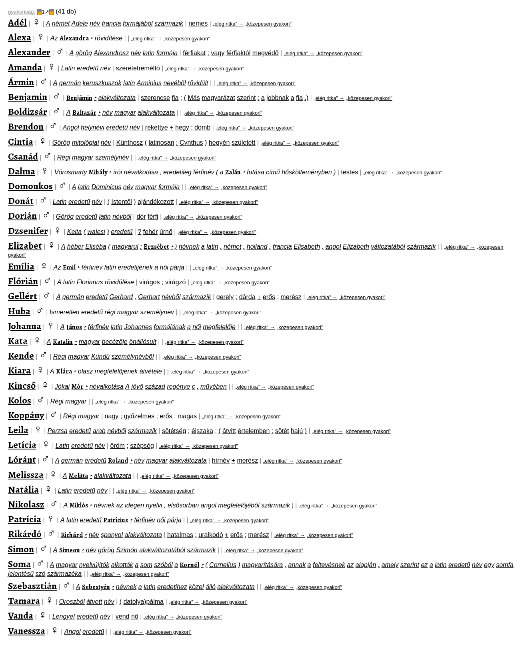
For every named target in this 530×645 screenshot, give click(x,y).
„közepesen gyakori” (268, 24)
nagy (112, 416)
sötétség (174, 430)
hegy (182, 127)
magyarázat (218, 97)
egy (489, 564)
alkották (122, 564)
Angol (71, 127)
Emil (69, 267)
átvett (94, 601)
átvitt (229, 430)
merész (290, 297)
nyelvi (154, 505)
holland (257, 246)
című (273, 172)
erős (269, 297)
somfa (505, 564)
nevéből (174, 83)
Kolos (19, 400)
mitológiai (85, 142)
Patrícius (115, 520)
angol (333, 246)
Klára (64, 371)
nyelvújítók (94, 564)
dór (141, 216)
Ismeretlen (65, 312)
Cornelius (222, 564)
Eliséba (95, 246)
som (146, 564)
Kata (18, 340)
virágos (149, 282)
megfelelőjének (116, 371)
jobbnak (277, 97)
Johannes (138, 326)
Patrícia (24, 519)
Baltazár (84, 112)
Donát (21, 200)
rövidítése (108, 38)
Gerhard (121, 297)
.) (306, 97)
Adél (17, 22)
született (244, 142)
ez (424, 564)
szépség (142, 445)
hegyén (219, 142)
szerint (246, 97)
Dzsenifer (28, 230)
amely (390, 564)
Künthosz (129, 142)
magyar (125, 112)
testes (349, 172)
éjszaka (202, 430)
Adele (80, 23)
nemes (198, 23)
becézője (115, 341)
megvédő (265, 53)
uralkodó (210, 534)
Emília (21, 266)
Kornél (189, 565)
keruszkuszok (102, 83)
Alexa (19, 37)
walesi (96, 231)
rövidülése (119, 282)
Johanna (24, 326)
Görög (61, 142)
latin (148, 53)
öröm (117, 445)
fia (175, 97)
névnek (189, 246)
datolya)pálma (143, 601)
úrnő (166, 231)
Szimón (126, 550)
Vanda (20, 615)
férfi (153, 216)
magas (187, 416)
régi (110, 312)
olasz (85, 371)
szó (41, 573)
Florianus (90, 282)
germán (70, 83)
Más (194, 97)
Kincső (22, 385)
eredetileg (177, 172)
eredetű (87, 68)
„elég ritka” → (228, 24)
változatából (388, 246)
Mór (78, 386)
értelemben (254, 430)
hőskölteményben (307, 172)
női (164, 267)
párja (177, 267)
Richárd (72, 535)
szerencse (155, 97)
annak (297, 564)
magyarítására (262, 564)
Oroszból (72, 601)
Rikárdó (25, 533)
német (61, 23)
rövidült (198, 83)
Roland (118, 460)
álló (211, 586)
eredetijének (135, 267)
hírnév (221, 460)
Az (54, 38)
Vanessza (26, 630)
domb (202, 127)
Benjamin (27, 96)
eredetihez (172, 586)
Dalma (21, 171)
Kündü (100, 356)
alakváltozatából (162, 550)
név (95, 23)
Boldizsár (27, 111)
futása (255, 172)
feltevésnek (329, 564)
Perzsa (58, 430)
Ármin (21, 82)
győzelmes (139, 416)
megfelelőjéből (238, 505)
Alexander (29, 52)
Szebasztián (32, 585)
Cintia (20, 141)
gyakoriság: (21, 12)
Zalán (233, 172)
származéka (64, 573)
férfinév (203, 172)
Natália (23, 489)
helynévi (92, 127)
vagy (218, 53)
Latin (68, 68)
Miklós (79, 505)
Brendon (26, 126)
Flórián (23, 281)
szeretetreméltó (138, 68)
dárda (247, 297)
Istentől (121, 201)
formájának (169, 326)
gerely (225, 297)
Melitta (78, 475)
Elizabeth (356, 246)
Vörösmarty (70, 172)
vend (123, 616)
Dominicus (107, 187)
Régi (63, 157)
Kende (21, 355)
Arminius (149, 83)
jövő (137, 386)
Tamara (24, 600)
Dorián (22, 215)
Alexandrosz (111, 53)
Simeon (69, 550)
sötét (282, 430)
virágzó (175, 282)
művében (213, 386)
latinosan (161, 142)
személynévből (133, 356)
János (74, 327)
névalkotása (141, 172)
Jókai (62, 386)
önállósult (142, 341)
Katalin (63, 341)
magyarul (125, 246)
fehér (150, 231)
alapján (366, 564)
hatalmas (180, 534)
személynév (112, 157)
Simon (21, 549)
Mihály (98, 172)
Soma (19, 563)
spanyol (112, 534)
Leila (18, 429)
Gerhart (149, 297)
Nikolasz (26, 504)
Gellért (22, 296)
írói (117, 172)
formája (167, 53)
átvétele (151, 371)
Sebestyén (96, 587)
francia (111, 23)
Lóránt (22, 459)
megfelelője (219, 326)
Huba (19, 311)
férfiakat (194, 53)
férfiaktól (238, 53)
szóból (163, 564)
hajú (297, 430)
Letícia (22, 444)
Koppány (26, 415)
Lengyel (63, 616)
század (155, 386)
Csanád (23, 156)
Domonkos (30, 186)
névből (121, 216)
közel (196, 586)
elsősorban (183, 505)
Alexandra (74, 38)
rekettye (156, 127)
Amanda (25, 67)
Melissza (26, 474)
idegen (134, 505)
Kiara (19, 370)
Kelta (74, 231)
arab (99, 430)
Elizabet (25, 245)
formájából (138, 23)
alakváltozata (117, 97)
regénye (178, 386)
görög (84, 53)
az (119, 505)
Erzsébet (156, 246)
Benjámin (79, 98)
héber (75, 246)
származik (168, 23)
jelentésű (21, 573)
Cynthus (191, 142)
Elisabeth (307, 246)
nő (134, 616)
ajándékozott (156, 201)
